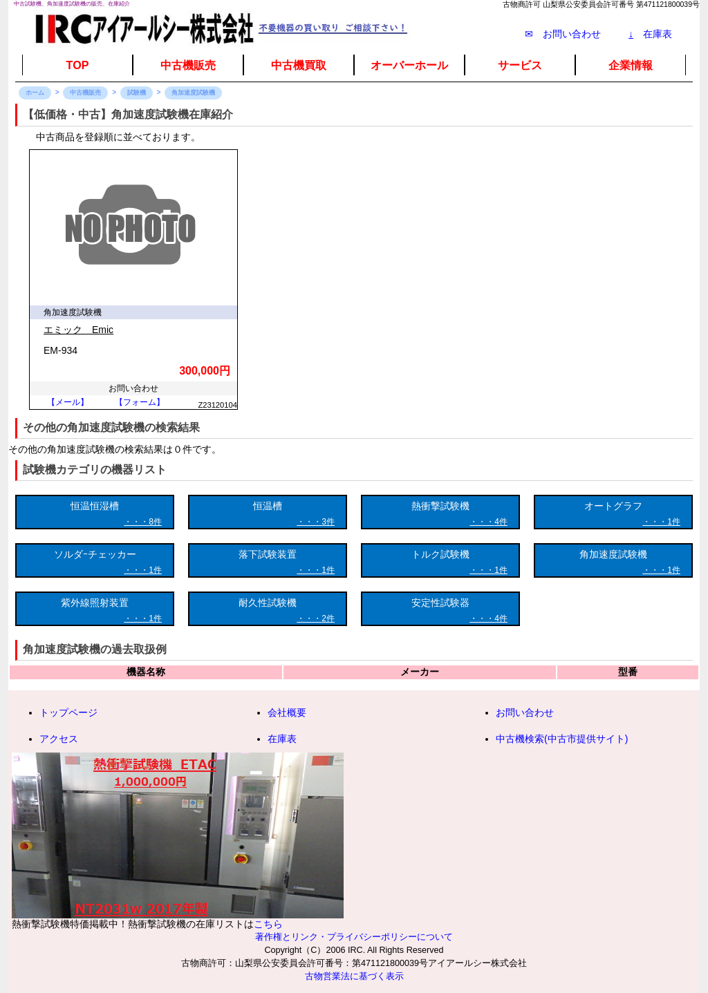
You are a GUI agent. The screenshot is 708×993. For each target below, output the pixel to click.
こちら (268, 923)
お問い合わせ (525, 712)
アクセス (58, 738)
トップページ (68, 712)
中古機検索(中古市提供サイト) (562, 738)
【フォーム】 (140, 402)
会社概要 (287, 712)
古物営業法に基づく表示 (354, 976)
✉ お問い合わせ (563, 33)
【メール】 (67, 402)
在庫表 (650, 33)
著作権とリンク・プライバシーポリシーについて (354, 937)
